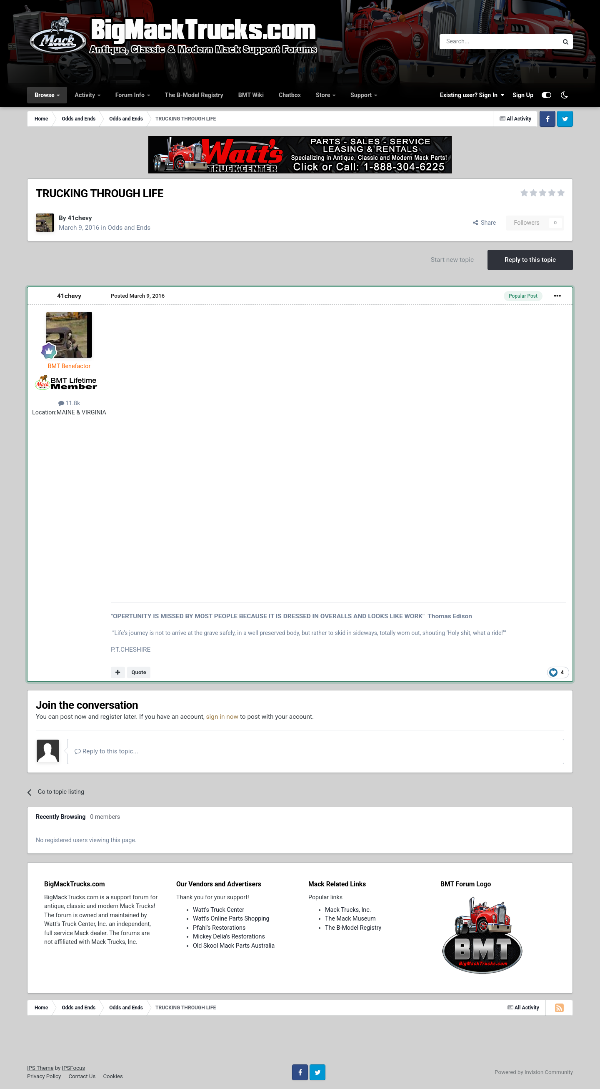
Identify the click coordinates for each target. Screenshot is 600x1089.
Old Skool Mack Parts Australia (234, 945)
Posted (138, 296)
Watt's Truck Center (218, 909)
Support (361, 95)
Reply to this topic (530, 259)
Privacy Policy (44, 1076)
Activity (85, 95)
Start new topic (452, 259)
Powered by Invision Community (534, 1072)
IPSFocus (73, 1068)
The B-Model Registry (194, 95)
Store (324, 95)
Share (484, 222)
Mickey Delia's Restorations (229, 936)
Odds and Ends (129, 227)
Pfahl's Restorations (219, 927)
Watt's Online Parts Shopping (231, 918)
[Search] (477, 41)
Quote (138, 672)
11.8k (69, 403)
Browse (45, 95)
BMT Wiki (251, 95)
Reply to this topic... (106, 751)
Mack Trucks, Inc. (348, 909)
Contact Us (81, 1076)
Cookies (112, 1076)
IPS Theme (40, 1068)
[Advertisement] (300, 1042)
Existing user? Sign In (472, 95)
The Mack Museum (350, 918)
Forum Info (130, 95)
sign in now (222, 716)
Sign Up (522, 95)
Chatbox (290, 95)
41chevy (80, 218)
